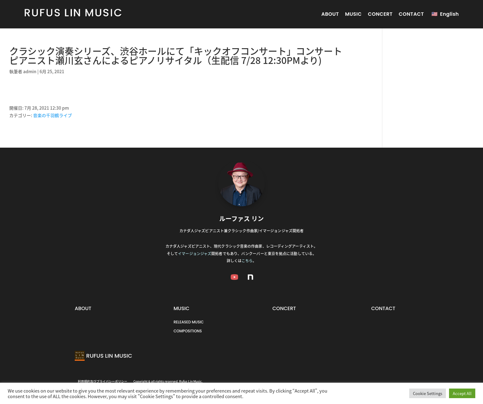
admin (29, 71)
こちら (247, 260)
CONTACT (411, 14)
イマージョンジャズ (194, 253)
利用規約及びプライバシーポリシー (102, 381)
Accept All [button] (462, 393)
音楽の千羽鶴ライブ (52, 115)
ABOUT (330, 14)
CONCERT (380, 14)
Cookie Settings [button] (427, 393)
